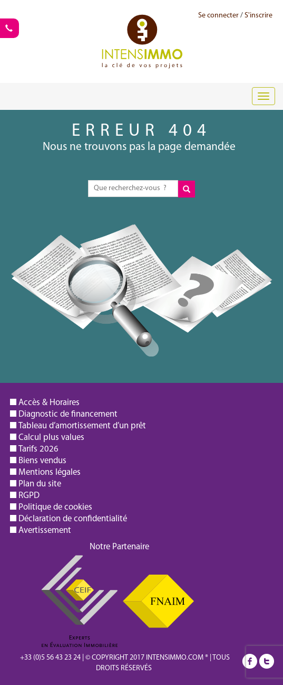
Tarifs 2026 (38, 449)
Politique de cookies (55, 507)
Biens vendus (42, 460)
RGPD (29, 495)
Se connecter (218, 16)
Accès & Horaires (49, 402)
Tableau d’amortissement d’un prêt (82, 425)
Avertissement (44, 530)
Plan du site (39, 484)
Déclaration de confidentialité (72, 518)
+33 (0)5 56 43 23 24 (50, 658)
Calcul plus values (51, 437)
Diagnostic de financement (68, 414)
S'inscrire (258, 16)
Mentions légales (49, 472)
